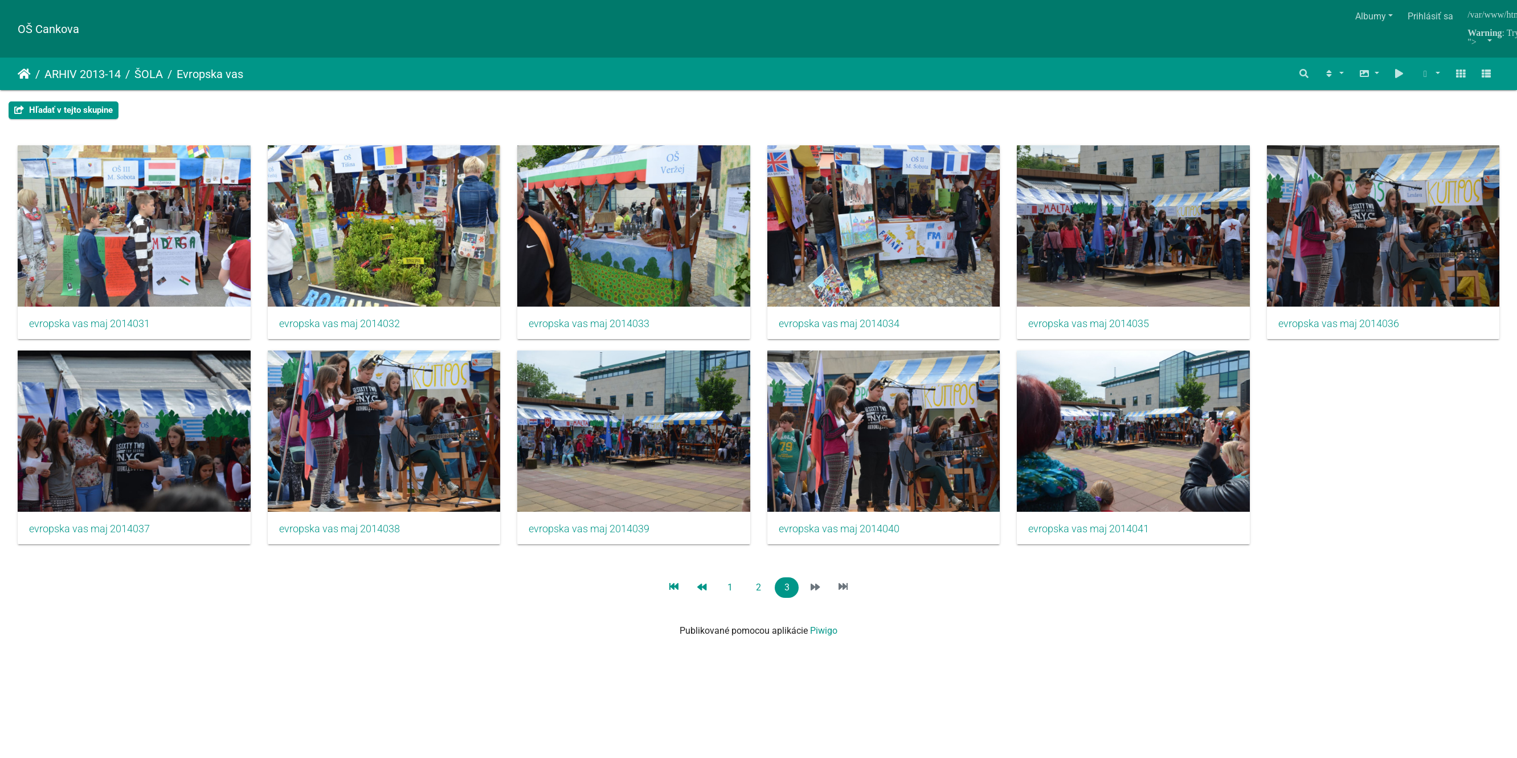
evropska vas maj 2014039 (847, 533)
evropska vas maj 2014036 (89, 533)
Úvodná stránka (24, 74)
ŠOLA (148, 74)
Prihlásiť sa (1430, 16)
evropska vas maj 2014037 (342, 533)
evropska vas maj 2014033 (595, 326)
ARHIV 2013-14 (82, 74)
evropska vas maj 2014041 (89, 741)
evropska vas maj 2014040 (1100, 533)
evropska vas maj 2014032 (342, 326)
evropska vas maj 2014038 (595, 533)
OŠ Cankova (48, 29)
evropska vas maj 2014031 (89, 326)
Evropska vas (210, 74)
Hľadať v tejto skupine (63, 110)
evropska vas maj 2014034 (847, 326)
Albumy (1370, 16)
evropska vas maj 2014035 (1100, 326)
